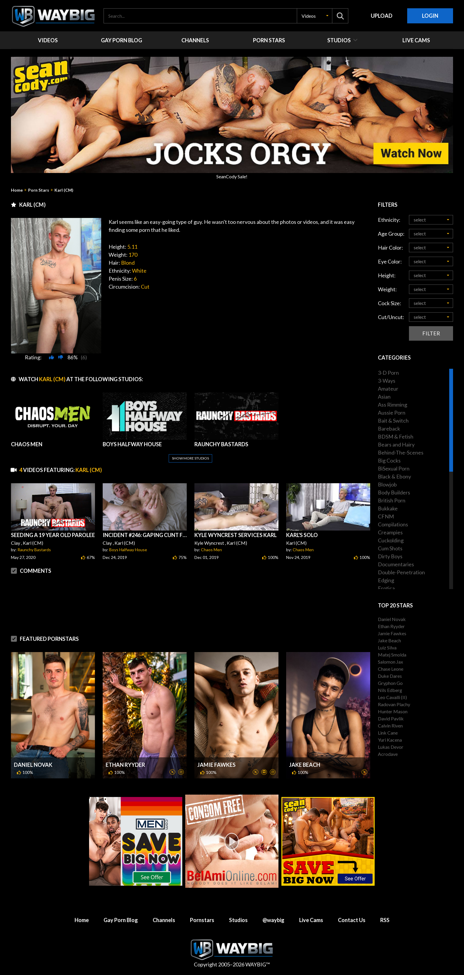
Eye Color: (390, 261)
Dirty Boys (390, 556)
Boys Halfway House (128, 549)
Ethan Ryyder (125, 764)
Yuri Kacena (390, 740)
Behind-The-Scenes (400, 452)
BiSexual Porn (394, 468)
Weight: (387, 289)
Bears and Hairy (396, 444)
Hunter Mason (392, 711)
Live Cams (311, 920)
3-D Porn (388, 372)
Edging (386, 580)
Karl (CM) (63, 190)
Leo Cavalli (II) (392, 697)
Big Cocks (389, 460)
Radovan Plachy (394, 704)
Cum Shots (390, 548)
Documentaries (396, 564)
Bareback (389, 428)
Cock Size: (389, 303)
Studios (238, 920)
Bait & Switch (393, 420)
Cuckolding (391, 540)
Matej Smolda (392, 654)
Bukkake (388, 508)
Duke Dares (390, 676)
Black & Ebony (394, 476)
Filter (431, 333)
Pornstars (202, 920)
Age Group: (391, 233)
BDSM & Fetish (395, 436)
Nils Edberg (390, 690)
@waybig (273, 920)
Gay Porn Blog (121, 920)
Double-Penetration (401, 572)
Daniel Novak (33, 764)
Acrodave (388, 754)
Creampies (390, 532)
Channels (164, 920)
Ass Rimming (392, 404)
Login (430, 15)
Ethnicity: (389, 219)
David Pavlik (391, 718)
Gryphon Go (390, 683)
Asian (384, 396)
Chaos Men (211, 549)
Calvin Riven (390, 725)
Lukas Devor (390, 747)
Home (17, 190)
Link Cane (388, 732)
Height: (387, 275)
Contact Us (351, 920)
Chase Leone (390, 669)
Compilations (393, 524)
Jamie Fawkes (216, 764)
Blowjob (387, 484)
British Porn (391, 500)
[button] (314, 15)
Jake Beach (304, 764)
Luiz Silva (387, 647)
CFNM (386, 516)
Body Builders (394, 492)
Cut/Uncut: (391, 317)
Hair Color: (390, 247)
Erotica (386, 588)
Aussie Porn (391, 412)
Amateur (388, 388)
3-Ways (386, 380)
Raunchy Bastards (34, 549)
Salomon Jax (390, 661)
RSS (384, 920)
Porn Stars (38, 190)
